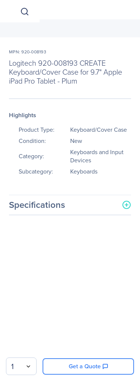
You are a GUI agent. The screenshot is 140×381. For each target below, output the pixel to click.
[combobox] (21, 366)
